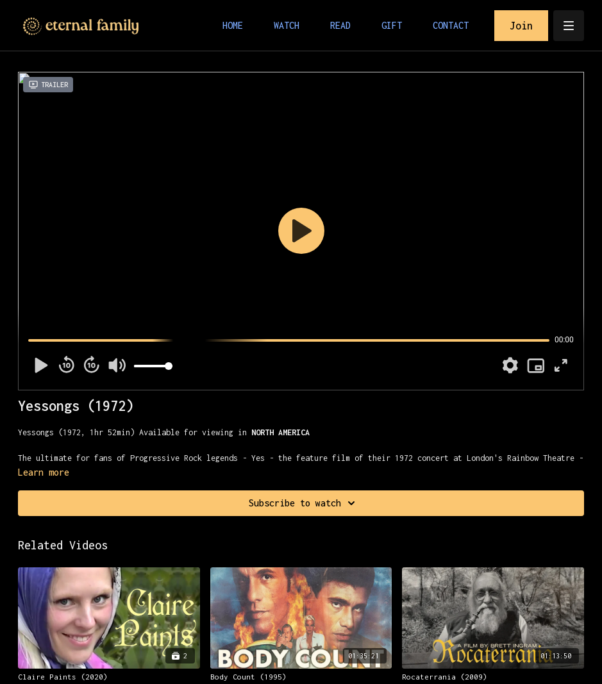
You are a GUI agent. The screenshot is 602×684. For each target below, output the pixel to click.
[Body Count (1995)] (301, 677)
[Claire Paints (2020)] (109, 677)
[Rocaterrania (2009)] (493, 677)
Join (521, 25)
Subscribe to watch (304, 503)
